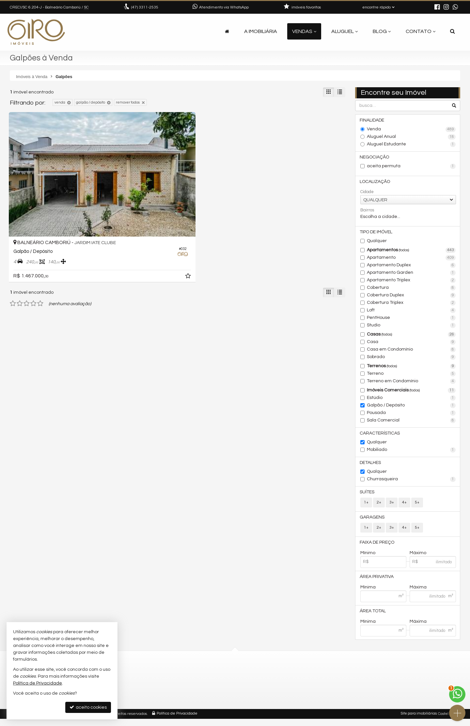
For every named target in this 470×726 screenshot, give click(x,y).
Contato (420, 31)
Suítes (367, 496)
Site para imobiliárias (419, 721)
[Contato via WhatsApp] (457, 694)
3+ (391, 507)
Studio (411, 328)
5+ (417, 507)
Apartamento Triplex (411, 283)
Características (380, 436)
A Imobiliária (260, 31)
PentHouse (411, 320)
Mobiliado (411, 453)
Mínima (368, 593)
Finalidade (372, 120)
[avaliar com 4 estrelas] (33, 251)
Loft (411, 313)
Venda (411, 130)
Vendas (304, 31)
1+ (366, 507)
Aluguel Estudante (411, 145)
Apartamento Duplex (411, 268)
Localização (375, 183)
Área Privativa (377, 583)
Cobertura (411, 290)
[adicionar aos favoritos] (111, 225)
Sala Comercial (411, 423)
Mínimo (367, 558)
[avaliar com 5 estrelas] (40, 251)
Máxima (418, 593)
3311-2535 (144, 7)
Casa (411, 344)
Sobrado (411, 359)
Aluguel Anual (411, 137)
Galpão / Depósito (411, 408)
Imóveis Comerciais (411, 393)
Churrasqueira (411, 483)
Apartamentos (411, 253)
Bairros (367, 212)
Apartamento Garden (411, 275)
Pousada (411, 415)
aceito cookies (88, 707)
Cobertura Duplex (411, 298)
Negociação (375, 158)
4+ (404, 507)
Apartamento (411, 260)
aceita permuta (411, 167)
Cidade (367, 193)
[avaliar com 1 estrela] (13, 251)
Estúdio (411, 400)
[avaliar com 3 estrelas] (27, 251)
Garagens (372, 522)
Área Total (373, 618)
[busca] (452, 31)
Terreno (411, 376)
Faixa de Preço (377, 548)
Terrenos (411, 368)
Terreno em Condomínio (411, 384)
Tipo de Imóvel (376, 234)
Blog (382, 31)
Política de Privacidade (177, 721)
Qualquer (377, 243)
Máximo (418, 558)
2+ (379, 507)
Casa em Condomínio (411, 352)
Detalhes (371, 466)
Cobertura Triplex (411, 305)
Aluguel (344, 31)
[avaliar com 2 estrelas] (20, 251)
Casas (411, 337)
